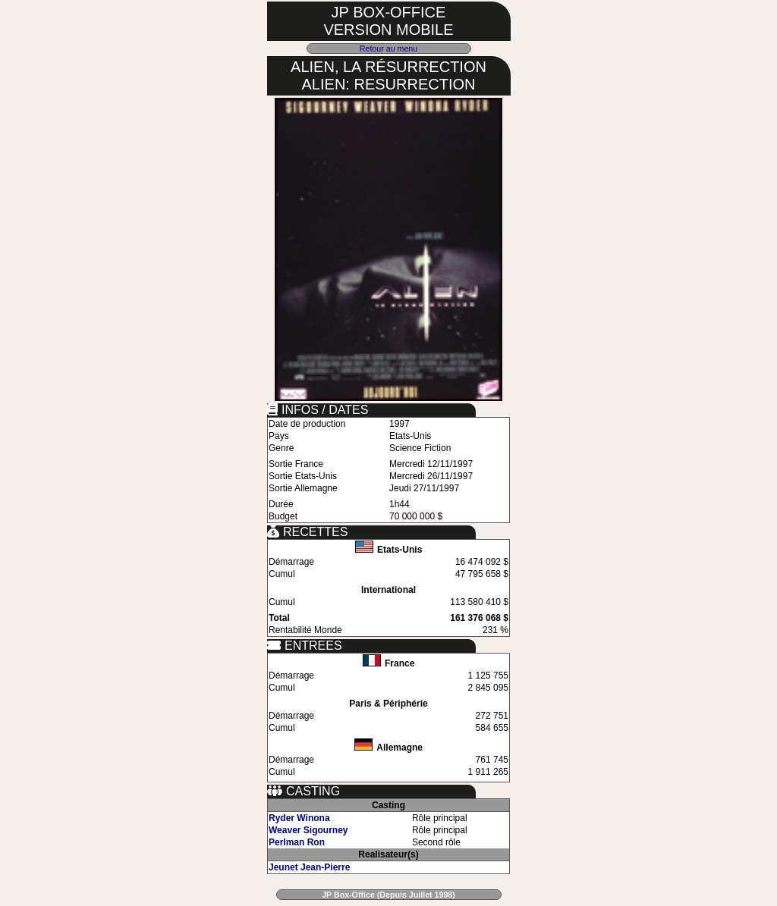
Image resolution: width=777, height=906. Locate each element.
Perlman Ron (297, 842)
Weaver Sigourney (308, 830)
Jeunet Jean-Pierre (309, 867)
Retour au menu (388, 48)
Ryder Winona (299, 818)
